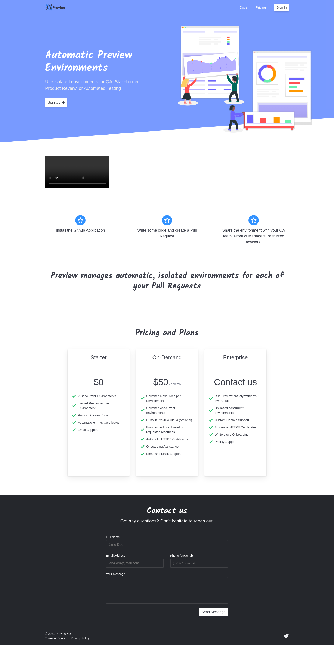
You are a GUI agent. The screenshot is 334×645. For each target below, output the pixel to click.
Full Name (113, 537)
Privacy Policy (80, 638)
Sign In (282, 7)
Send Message (213, 612)
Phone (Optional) (181, 555)
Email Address (115, 555)
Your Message (115, 574)
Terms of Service (56, 638)
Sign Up (56, 102)
